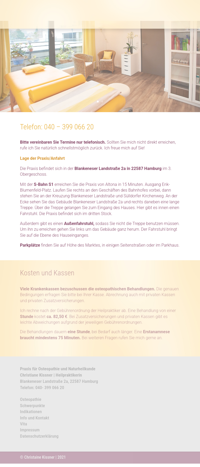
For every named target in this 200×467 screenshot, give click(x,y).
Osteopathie (30, 401)
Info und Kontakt (34, 419)
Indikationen (31, 413)
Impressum (30, 431)
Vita (23, 425)
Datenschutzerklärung (39, 437)
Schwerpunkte (32, 407)
